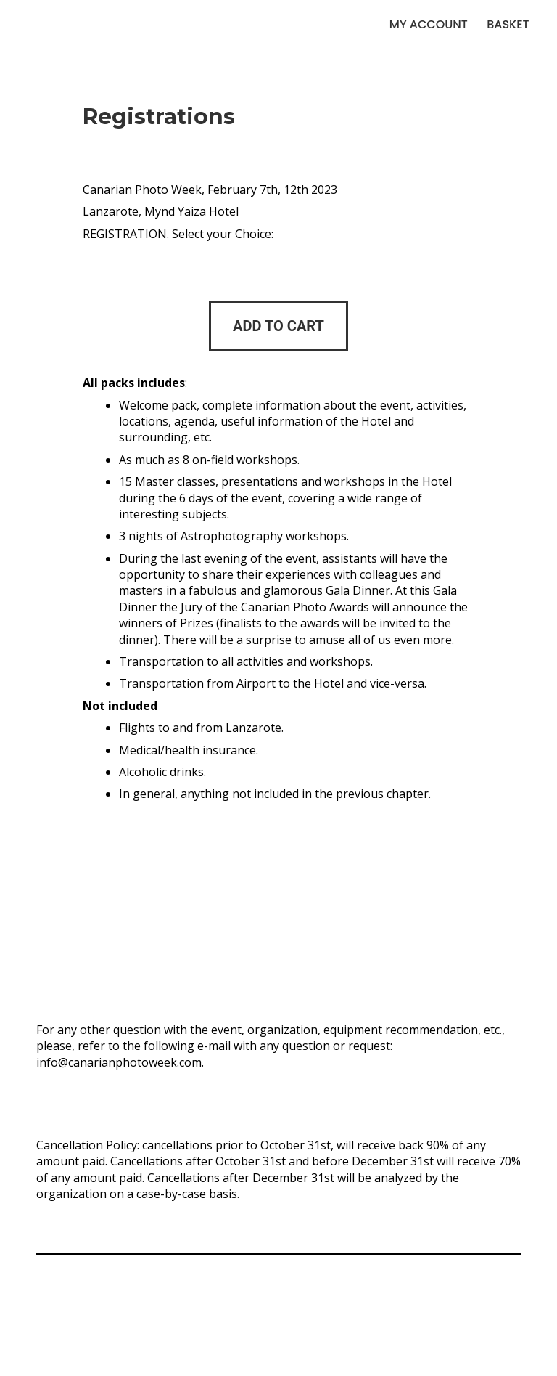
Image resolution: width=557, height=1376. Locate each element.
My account (428, 24)
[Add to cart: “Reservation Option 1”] (278, 326)
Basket (508, 24)
